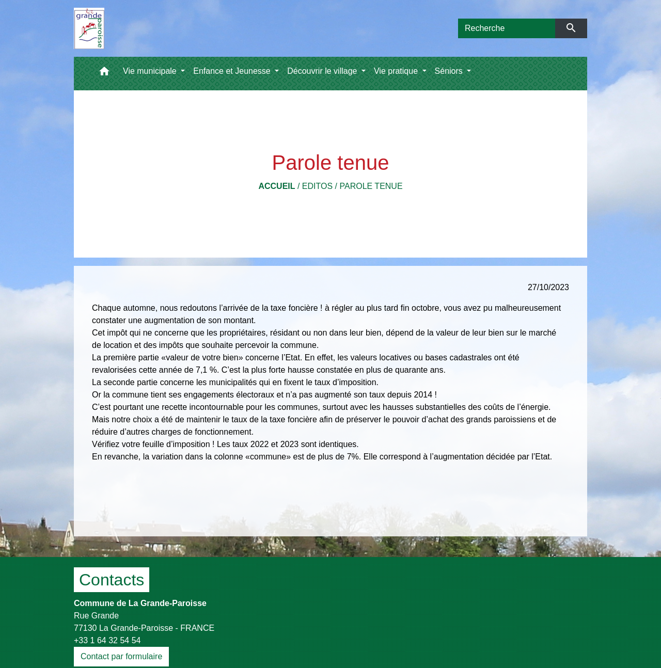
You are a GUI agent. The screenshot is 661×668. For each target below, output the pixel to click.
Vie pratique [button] (397, 71)
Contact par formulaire (121, 656)
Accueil (276, 186)
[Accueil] (89, 28)
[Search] (506, 28)
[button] (104, 73)
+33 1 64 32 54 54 (107, 640)
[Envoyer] (571, 28)
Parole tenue (370, 186)
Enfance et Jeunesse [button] (233, 71)
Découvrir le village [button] (323, 71)
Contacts (111, 579)
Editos (317, 186)
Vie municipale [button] (151, 71)
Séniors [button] (450, 71)
